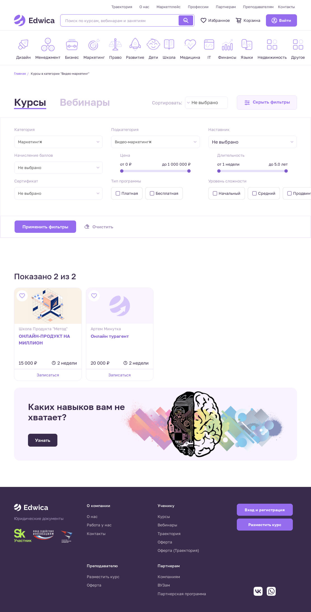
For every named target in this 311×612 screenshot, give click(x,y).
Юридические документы (39, 518)
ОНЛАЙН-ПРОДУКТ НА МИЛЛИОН (44, 339)
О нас (144, 6)
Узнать (42, 440)
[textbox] (228, 142)
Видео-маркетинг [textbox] (133, 142)
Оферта (165, 542)
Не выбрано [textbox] (204, 102)
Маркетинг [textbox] (30, 142)
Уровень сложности (227, 181)
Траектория (121, 6)
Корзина (247, 20)
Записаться (48, 374)
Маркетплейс (168, 6)
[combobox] (206, 103)
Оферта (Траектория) (178, 550)
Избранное (215, 20)
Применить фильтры (45, 226)
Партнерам (226, 6)
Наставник (219, 129)
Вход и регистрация (265, 509)
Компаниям (169, 577)
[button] (267, 102)
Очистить (102, 226)
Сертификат (26, 181)
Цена (125, 155)
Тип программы (126, 181)
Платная (129, 193)
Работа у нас (99, 525)
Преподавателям (258, 6)
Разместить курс (103, 577)
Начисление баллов (33, 155)
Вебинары (85, 102)
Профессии (198, 6)
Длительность (230, 155)
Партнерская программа (182, 594)
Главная (20, 73)
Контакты (286, 6)
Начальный (229, 193)
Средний (266, 193)
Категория (24, 129)
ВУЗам (164, 585)
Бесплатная (167, 193)
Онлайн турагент (110, 336)
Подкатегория (125, 129)
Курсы (30, 102)
